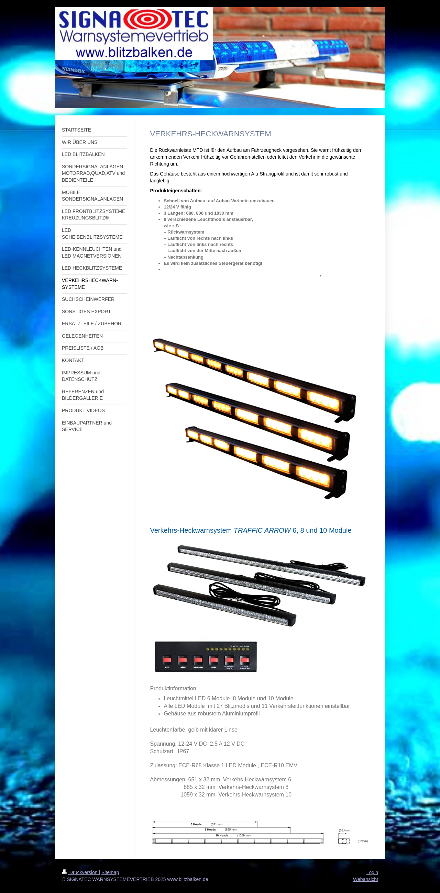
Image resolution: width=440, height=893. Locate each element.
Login (372, 872)
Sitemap (110, 872)
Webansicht (365, 879)
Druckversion (80, 872)
